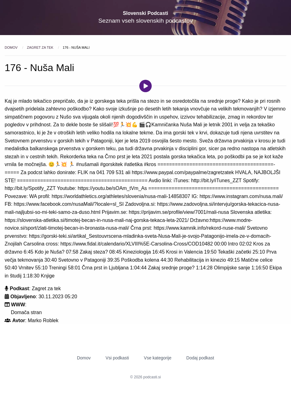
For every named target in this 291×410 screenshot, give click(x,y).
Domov (12, 47)
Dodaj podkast (200, 357)
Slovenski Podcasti (145, 13)
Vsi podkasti (117, 357)
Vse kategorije (158, 357)
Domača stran (26, 312)
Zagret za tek (40, 47)
